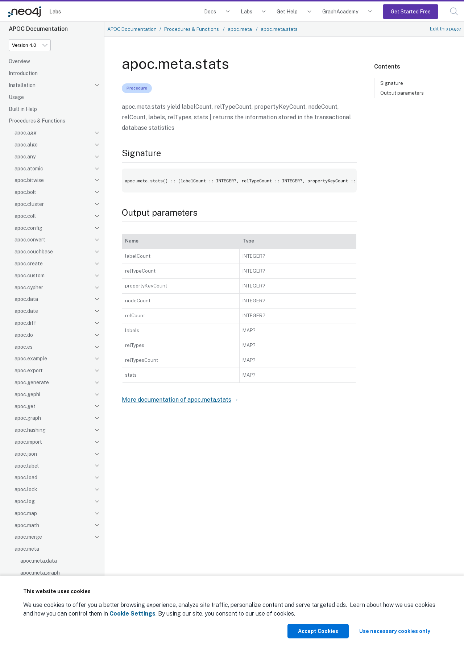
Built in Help (23, 109)
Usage (16, 97)
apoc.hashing (30, 430)
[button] (454, 11)
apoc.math (26, 525)
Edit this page (445, 29)
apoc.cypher (28, 287)
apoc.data (26, 299)
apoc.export (28, 370)
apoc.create (28, 263)
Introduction (23, 73)
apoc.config (28, 228)
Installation (22, 85)
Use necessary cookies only (394, 631)
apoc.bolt (25, 192)
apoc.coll (25, 216)
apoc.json (25, 454)
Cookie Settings (132, 613)
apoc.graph (27, 418)
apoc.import (28, 442)
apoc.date (26, 311)
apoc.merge (28, 537)
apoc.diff (25, 323)
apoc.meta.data (38, 561)
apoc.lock (25, 489)
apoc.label (26, 466)
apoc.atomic (28, 168)
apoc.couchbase (33, 251)
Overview (19, 61)
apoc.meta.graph (40, 573)
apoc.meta (26, 549)
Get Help (287, 11)
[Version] (30, 45)
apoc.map (25, 513)
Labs (55, 11)
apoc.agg (25, 133)
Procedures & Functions (37, 121)
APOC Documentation (132, 29)
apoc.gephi (27, 394)
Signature (391, 83)
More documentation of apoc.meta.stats (176, 399)
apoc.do (23, 335)
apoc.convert (29, 240)
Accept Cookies (318, 631)
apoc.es (23, 347)
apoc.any (25, 157)
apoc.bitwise (29, 180)
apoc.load (25, 477)
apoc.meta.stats (279, 29)
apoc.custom (29, 275)
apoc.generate (31, 382)
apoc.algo (26, 145)
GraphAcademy (340, 11)
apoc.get (25, 406)
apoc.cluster (29, 204)
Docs (210, 11)
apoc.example (30, 358)
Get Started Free (411, 11)
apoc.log (24, 501)
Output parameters (402, 93)
